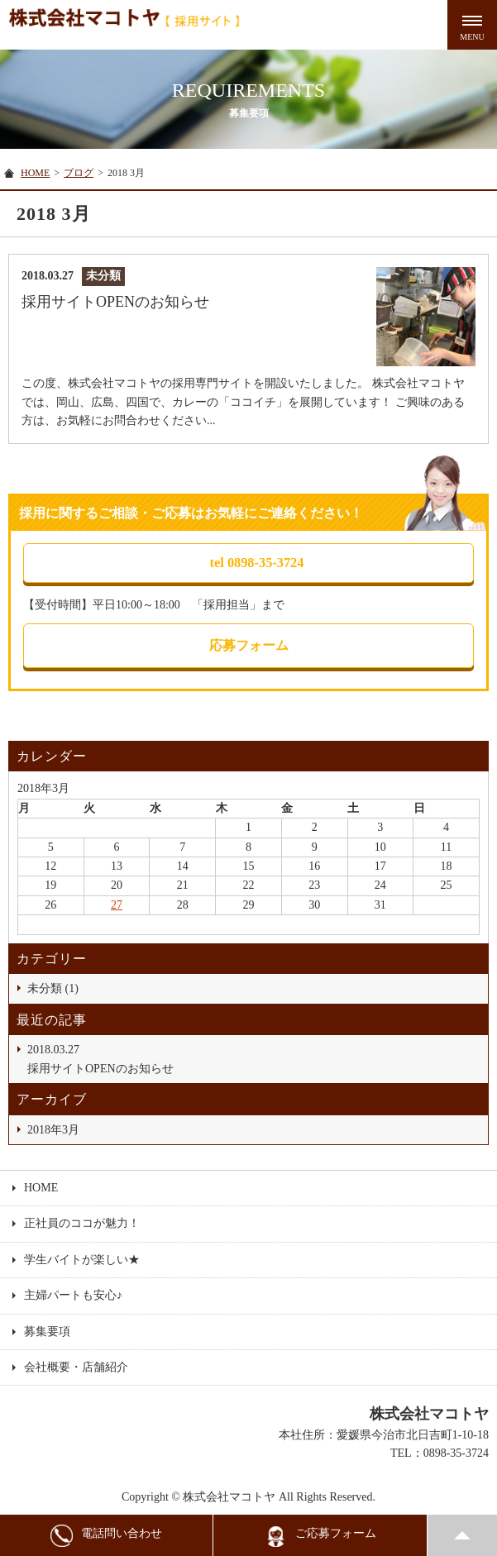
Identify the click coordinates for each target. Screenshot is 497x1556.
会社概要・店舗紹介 (76, 1367)
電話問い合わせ (106, 1536)
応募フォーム (249, 645)
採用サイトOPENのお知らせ (253, 1057)
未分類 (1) (53, 988)
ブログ (78, 173)
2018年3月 (53, 1130)
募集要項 (47, 1331)
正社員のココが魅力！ (82, 1223)
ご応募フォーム (320, 1536)
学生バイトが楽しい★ (82, 1259)
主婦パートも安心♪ (73, 1295)
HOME (35, 173)
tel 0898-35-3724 (257, 562)
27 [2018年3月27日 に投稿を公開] (116, 905)
